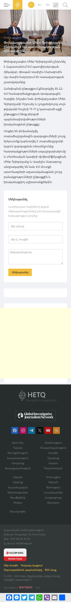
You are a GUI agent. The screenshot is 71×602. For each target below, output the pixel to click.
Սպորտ (53, 463)
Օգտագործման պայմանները (23, 570)
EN (47, 5)
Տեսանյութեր (18, 511)
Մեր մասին (11, 565)
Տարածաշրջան (17, 487)
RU (39, 5)
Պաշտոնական (53, 468)
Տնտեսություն (53, 442)
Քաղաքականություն (17, 468)
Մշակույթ (53, 458)
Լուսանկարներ (53, 492)
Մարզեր (53, 453)
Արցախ (18, 477)
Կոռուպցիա (53, 477)
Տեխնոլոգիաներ (17, 492)
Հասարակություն (17, 458)
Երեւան (53, 482)
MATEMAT (26, 587)
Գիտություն (53, 487)
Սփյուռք (18, 482)
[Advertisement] (35, 343)
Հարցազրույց (53, 497)
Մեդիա (17, 502)
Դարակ (17, 447)
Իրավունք (18, 463)
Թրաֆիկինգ (17, 497)
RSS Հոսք (50, 570)
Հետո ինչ (18, 442)
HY (31, 5)
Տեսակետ (53, 502)
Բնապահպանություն (53, 447)
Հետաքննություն (17, 453)
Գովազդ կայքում (32, 565)
